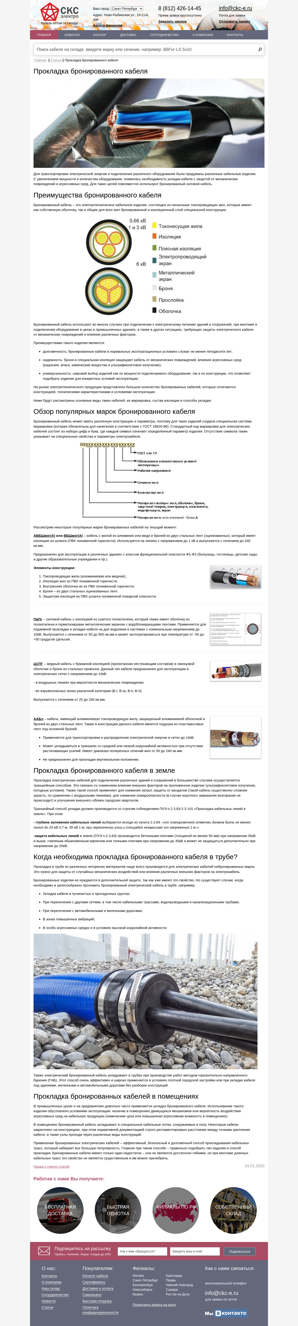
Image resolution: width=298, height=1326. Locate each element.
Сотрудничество (164, 35)
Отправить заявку (234, 21)
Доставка (128, 35)
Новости (72, 35)
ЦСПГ (38, 664)
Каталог (100, 35)
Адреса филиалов (108, 25)
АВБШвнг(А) (44, 536)
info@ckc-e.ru (235, 8)
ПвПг (38, 619)
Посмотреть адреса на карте (154, 1305)
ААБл (38, 719)
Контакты (235, 35)
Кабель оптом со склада (59, 13)
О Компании (203, 35)
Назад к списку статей (51, 1166)
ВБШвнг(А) (73, 536)
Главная (44, 35)
